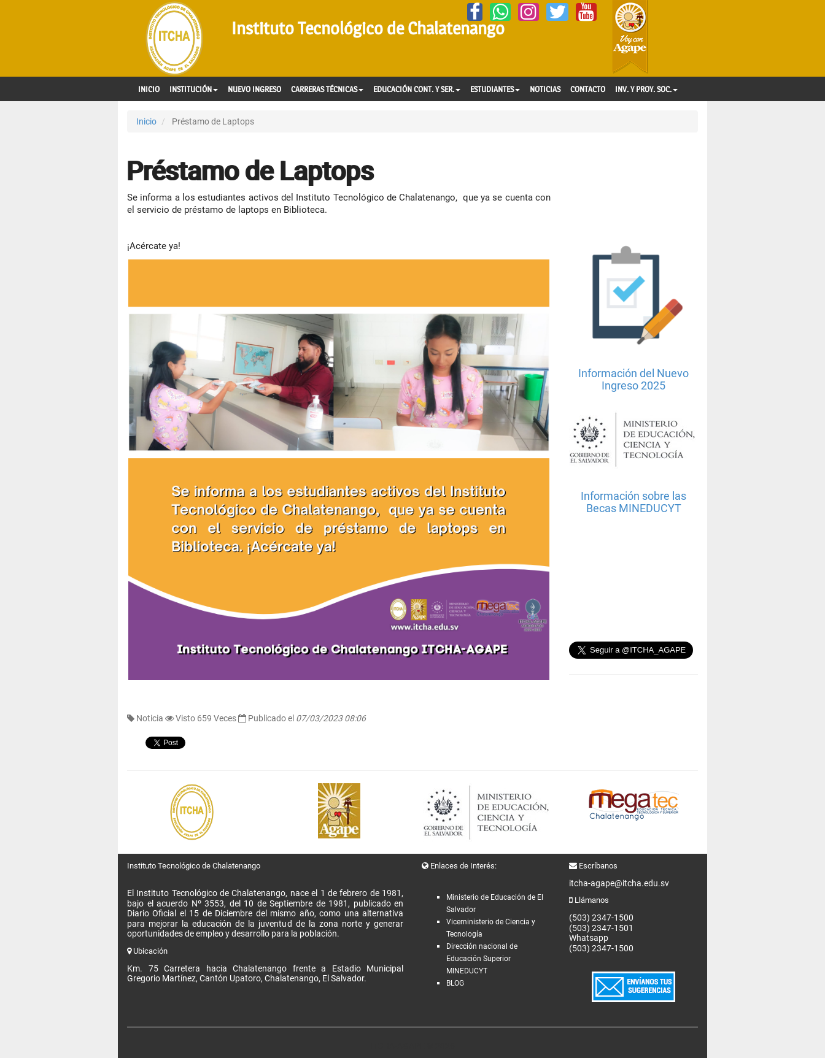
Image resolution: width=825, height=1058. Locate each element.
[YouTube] (586, 12)
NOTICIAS (545, 89)
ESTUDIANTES (495, 89)
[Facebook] (474, 12)
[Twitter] (557, 12)
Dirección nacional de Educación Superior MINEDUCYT (481, 958)
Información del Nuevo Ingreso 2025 (633, 379)
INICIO (149, 89)
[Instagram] (528, 12)
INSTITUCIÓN (193, 89)
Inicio (146, 121)
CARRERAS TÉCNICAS (327, 89)
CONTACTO (587, 89)
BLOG (455, 983)
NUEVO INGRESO (254, 89)
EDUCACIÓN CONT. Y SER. (416, 89)
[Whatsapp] (500, 12)
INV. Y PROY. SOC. (646, 89)
